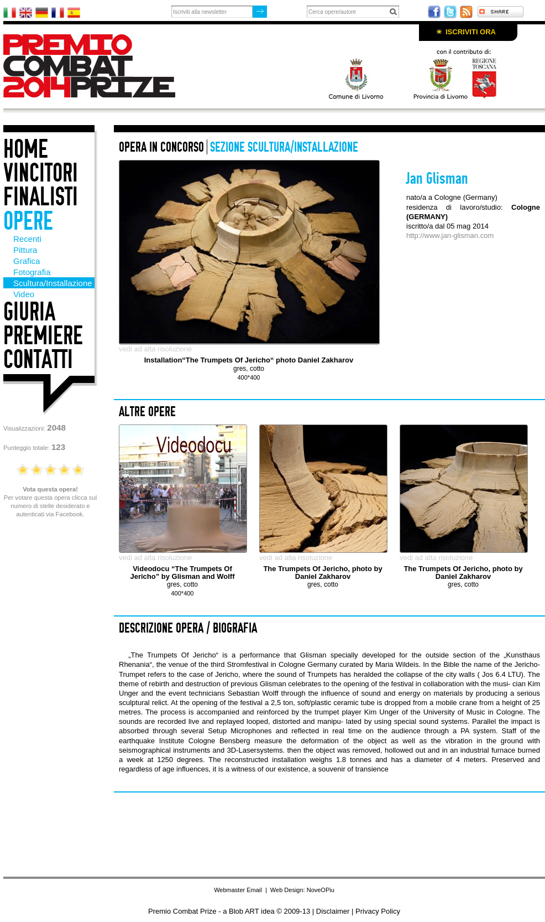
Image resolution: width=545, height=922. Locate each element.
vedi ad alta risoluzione (155, 349)
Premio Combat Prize (98, 66)
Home (25, 149)
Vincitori (40, 173)
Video (23, 294)
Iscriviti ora (471, 32)
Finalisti (40, 197)
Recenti (27, 239)
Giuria (29, 312)
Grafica (26, 261)
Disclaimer (333, 911)
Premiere (43, 336)
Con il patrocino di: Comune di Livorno (407, 73)
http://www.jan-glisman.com (450, 235)
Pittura (25, 250)
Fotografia (32, 272)
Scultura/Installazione (52, 283)
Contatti (38, 359)
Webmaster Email (238, 890)
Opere (28, 221)
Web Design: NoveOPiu (302, 890)
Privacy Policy (377, 911)
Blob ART (244, 911)
